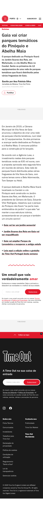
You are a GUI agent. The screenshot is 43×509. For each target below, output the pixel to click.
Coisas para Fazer (16, 25)
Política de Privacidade (19, 311)
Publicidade (29, 434)
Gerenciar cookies (9, 486)
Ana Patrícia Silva (24, 82)
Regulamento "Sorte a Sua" (8, 473)
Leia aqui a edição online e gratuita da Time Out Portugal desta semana (21, 260)
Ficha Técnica (8, 434)
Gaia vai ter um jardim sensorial (21, 225)
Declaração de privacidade (8, 455)
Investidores (7, 442)
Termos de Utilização (10, 403)
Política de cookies (10, 461)
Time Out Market (31, 438)
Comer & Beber (30, 25)
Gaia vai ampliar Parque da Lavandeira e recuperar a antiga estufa (19, 246)
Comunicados (8, 438)
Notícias (5, 25)
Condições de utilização (8, 466)
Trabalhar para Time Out (8, 448)
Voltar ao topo (21, 345)
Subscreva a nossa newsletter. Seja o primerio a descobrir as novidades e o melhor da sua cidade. (21, 295)
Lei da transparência (8, 480)
